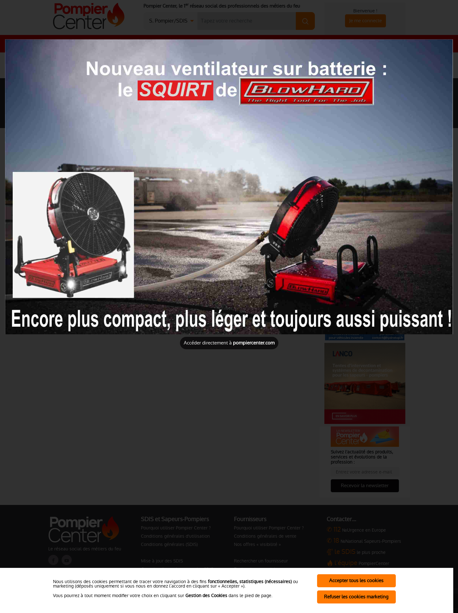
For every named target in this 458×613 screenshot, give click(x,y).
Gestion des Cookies (206, 595)
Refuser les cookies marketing (356, 596)
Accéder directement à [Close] (229, 342)
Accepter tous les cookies (356, 580)
